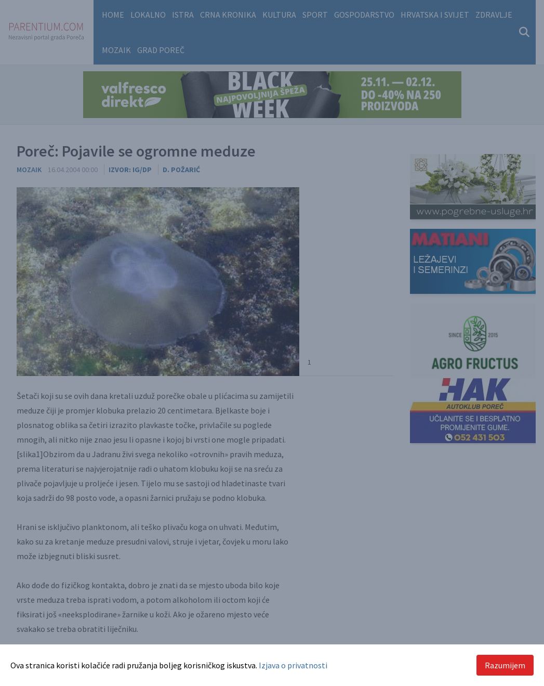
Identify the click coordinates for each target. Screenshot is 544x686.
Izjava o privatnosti (293, 665)
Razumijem (505, 665)
